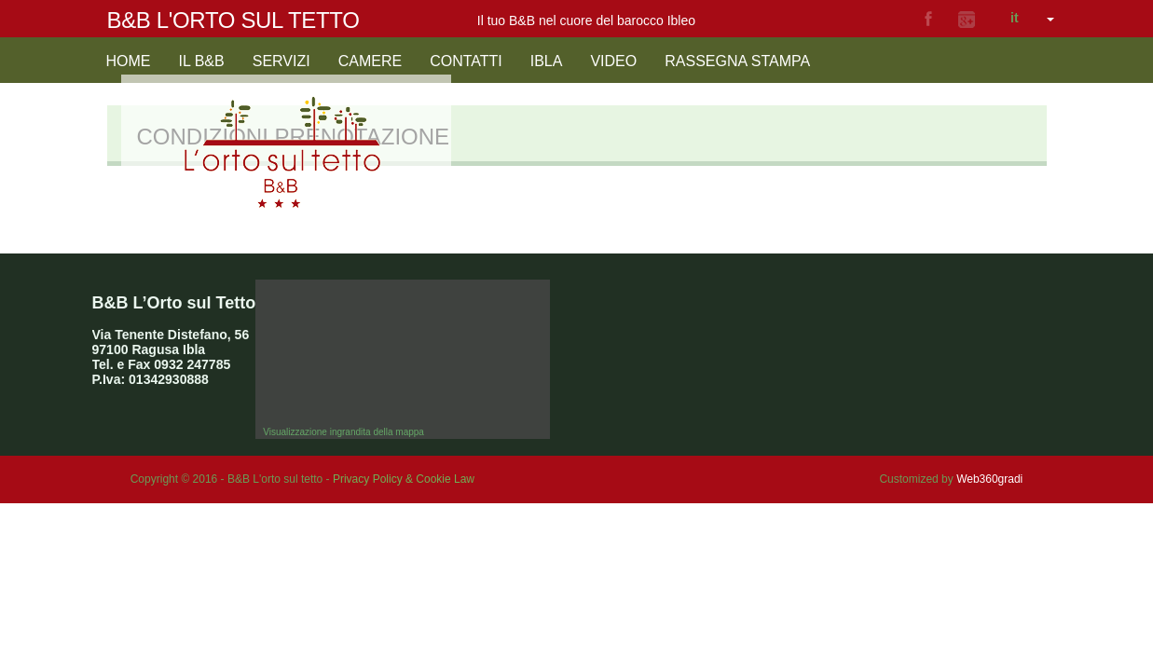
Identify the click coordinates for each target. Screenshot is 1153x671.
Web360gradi (989, 479)
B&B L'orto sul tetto (233, 20)
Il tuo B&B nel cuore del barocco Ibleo (586, 20)
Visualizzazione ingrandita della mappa (343, 432)
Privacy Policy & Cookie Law (403, 479)
